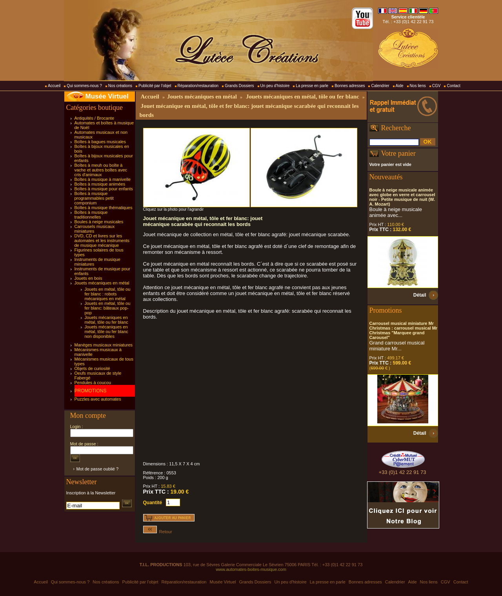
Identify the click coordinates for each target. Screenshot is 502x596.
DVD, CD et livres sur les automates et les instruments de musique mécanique (102, 240)
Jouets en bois (88, 278)
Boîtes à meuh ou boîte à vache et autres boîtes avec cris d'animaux (101, 170)
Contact (453, 86)
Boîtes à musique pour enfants (104, 188)
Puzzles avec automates (98, 399)
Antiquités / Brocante (95, 118)
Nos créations (120, 86)
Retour (157, 531)
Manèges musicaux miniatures (104, 345)
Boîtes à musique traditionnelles (91, 214)
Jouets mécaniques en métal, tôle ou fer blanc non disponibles (106, 331)
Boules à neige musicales (99, 221)
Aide (400, 86)
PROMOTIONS (91, 391)
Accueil (54, 86)
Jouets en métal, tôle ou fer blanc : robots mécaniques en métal (108, 294)
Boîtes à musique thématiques (104, 207)
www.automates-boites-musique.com (251, 569)
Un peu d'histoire (275, 86)
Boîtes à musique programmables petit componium (94, 198)
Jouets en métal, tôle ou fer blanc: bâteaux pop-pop (108, 308)
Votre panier (398, 153)
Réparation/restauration (198, 86)
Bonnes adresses (350, 86)
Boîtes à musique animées (100, 184)
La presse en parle (312, 86)
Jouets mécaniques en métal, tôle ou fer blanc (106, 319)
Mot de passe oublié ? (97, 469)
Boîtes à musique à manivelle (103, 179)
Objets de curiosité (92, 368)
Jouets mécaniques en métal (102, 283)
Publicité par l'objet (154, 86)
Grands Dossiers (239, 86)
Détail (419, 295)
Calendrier (380, 86)
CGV (436, 86)
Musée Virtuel (107, 96)
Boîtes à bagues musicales (100, 141)
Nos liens (418, 86)
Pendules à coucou (93, 382)
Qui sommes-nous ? (84, 86)
